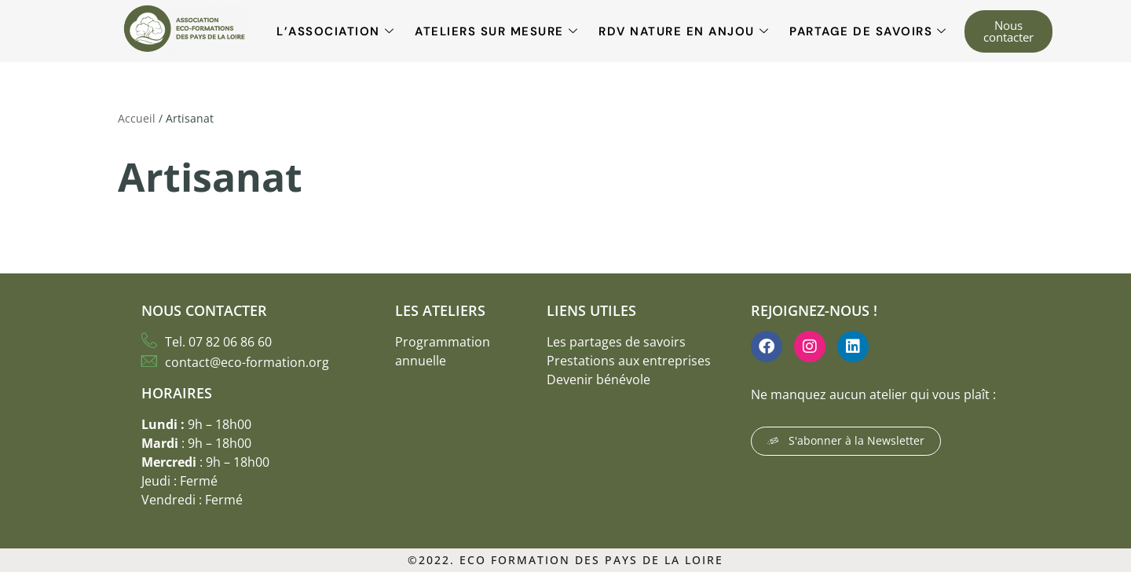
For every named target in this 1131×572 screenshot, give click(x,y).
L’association (335, 31)
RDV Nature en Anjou (683, 31)
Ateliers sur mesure (496, 31)
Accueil (137, 118)
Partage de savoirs (868, 31)
